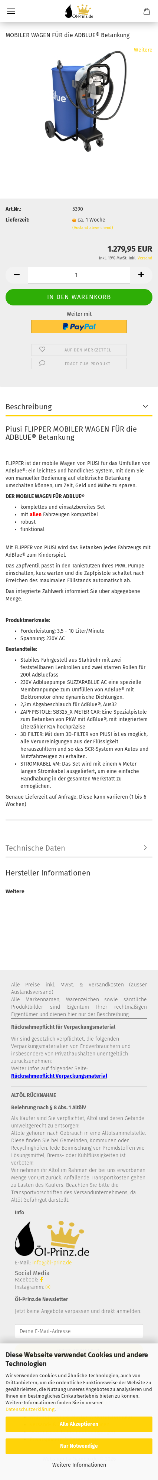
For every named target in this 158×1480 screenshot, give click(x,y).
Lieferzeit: (17, 220)
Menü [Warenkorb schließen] (11, 11)
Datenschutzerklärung (30, 1409)
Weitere (143, 50)
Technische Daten (35, 848)
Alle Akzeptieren (79, 1424)
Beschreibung (29, 406)
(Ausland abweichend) (92, 227)
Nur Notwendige (79, 1446)
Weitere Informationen (79, 1465)
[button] (17, 275)
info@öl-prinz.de (52, 1263)
